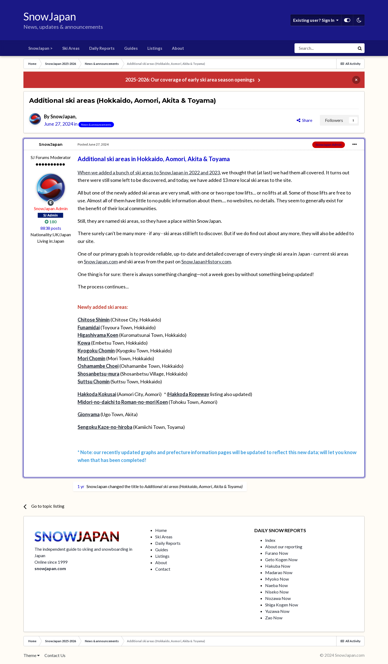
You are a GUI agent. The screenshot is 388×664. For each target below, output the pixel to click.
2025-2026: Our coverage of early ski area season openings (190, 80)
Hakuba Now (277, 565)
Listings (154, 48)
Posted (93, 144)
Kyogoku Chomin (96, 351)
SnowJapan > (40, 48)
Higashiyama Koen (98, 335)
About (178, 48)
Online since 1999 (50, 561)
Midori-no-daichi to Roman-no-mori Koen (123, 402)
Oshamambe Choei (98, 366)
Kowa (84, 343)
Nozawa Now (278, 598)
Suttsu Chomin (94, 381)
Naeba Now (276, 585)
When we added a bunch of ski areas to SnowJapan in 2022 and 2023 (149, 172)
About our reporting (283, 546)
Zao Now (273, 617)
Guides (131, 48)
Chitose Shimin (94, 320)
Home (161, 530)
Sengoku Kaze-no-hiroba (105, 427)
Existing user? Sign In (315, 20)
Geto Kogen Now (281, 559)
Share (304, 120)
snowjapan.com (50, 568)
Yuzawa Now (277, 611)
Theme (31, 655)
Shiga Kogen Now (281, 604)
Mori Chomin (91, 358)
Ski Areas (70, 48)
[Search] (325, 48)
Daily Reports (102, 48)
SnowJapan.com (101, 261)
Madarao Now (278, 572)
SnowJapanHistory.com (206, 261)
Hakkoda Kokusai (97, 394)
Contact (162, 568)
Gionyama (89, 414)
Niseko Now (277, 591)
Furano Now (276, 553)
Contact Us (54, 655)
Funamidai (89, 327)
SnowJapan (62, 116)
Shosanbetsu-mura (98, 374)
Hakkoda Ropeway (188, 394)
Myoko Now (277, 578)
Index (270, 540)
